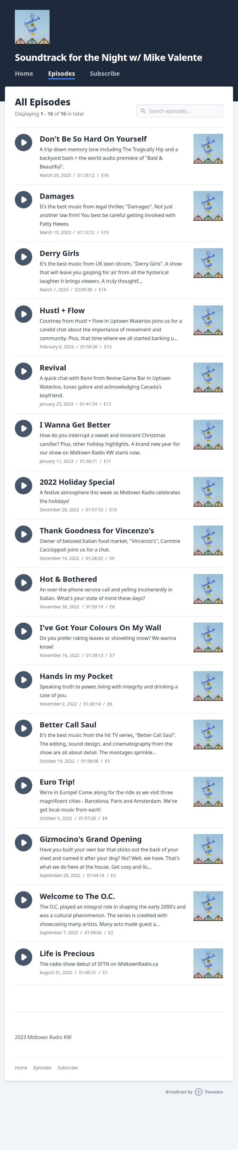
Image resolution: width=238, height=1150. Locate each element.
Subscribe (105, 73)
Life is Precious (67, 953)
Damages (57, 196)
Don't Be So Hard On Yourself (93, 139)
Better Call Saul (68, 724)
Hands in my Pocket (76, 676)
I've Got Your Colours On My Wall (100, 627)
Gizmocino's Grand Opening (91, 839)
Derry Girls (59, 253)
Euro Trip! (57, 782)
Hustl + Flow (62, 310)
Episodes (61, 73)
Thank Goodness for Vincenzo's (97, 530)
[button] (23, 142)
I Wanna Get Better (75, 425)
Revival (53, 367)
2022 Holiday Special (77, 482)
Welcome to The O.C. (77, 896)
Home (24, 73)
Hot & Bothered (68, 579)
